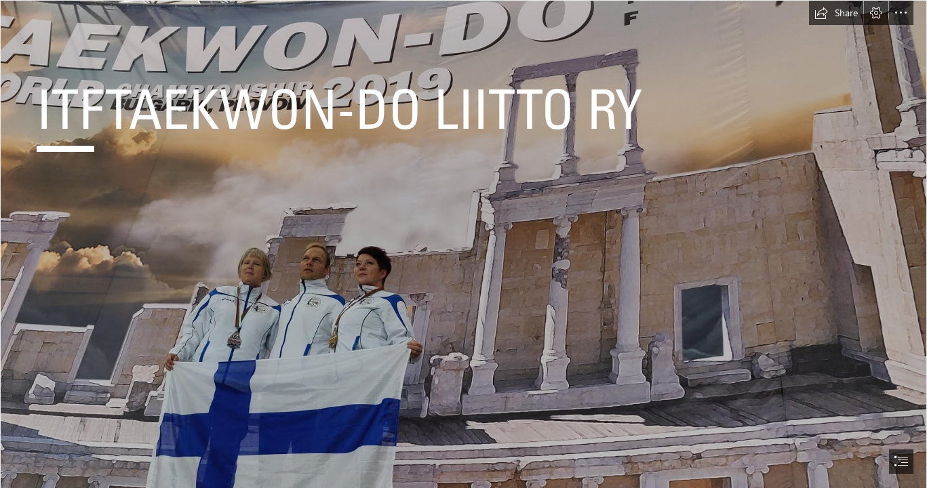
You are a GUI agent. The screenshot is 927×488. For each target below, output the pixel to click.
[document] (463, 244)
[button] (836, 13)
